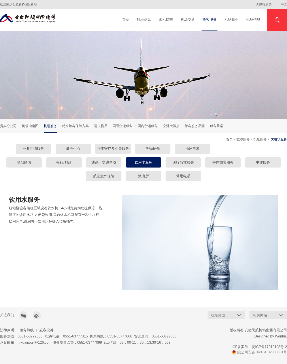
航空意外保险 (103, 176)
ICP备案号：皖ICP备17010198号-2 (259, 347)
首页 (125, 19)
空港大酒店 (171, 126)
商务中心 (73, 149)
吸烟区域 (24, 162)
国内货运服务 (148, 126)
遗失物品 (100, 126)
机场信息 (253, 19)
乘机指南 (166, 19)
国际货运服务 (122, 126)
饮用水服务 (143, 162)
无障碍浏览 (264, 4)
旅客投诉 (46, 330)
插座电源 (192, 149)
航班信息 (144, 19)
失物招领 (153, 149)
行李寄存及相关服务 (113, 149)
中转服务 (263, 162)
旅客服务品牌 (195, 126)
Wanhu (280, 336)
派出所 (143, 176)
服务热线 (27, 330)
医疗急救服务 (183, 162)
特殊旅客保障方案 (75, 126)
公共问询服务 (33, 149)
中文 (284, 4)
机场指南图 (30, 126)
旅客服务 (209, 19)
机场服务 (50, 128)
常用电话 (183, 176)
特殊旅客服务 (223, 162)
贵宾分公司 (8, 126)
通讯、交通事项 (103, 162)
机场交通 (188, 19)
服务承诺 (216, 126)
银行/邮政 (63, 162)
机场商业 (231, 19)
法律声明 (7, 330)
